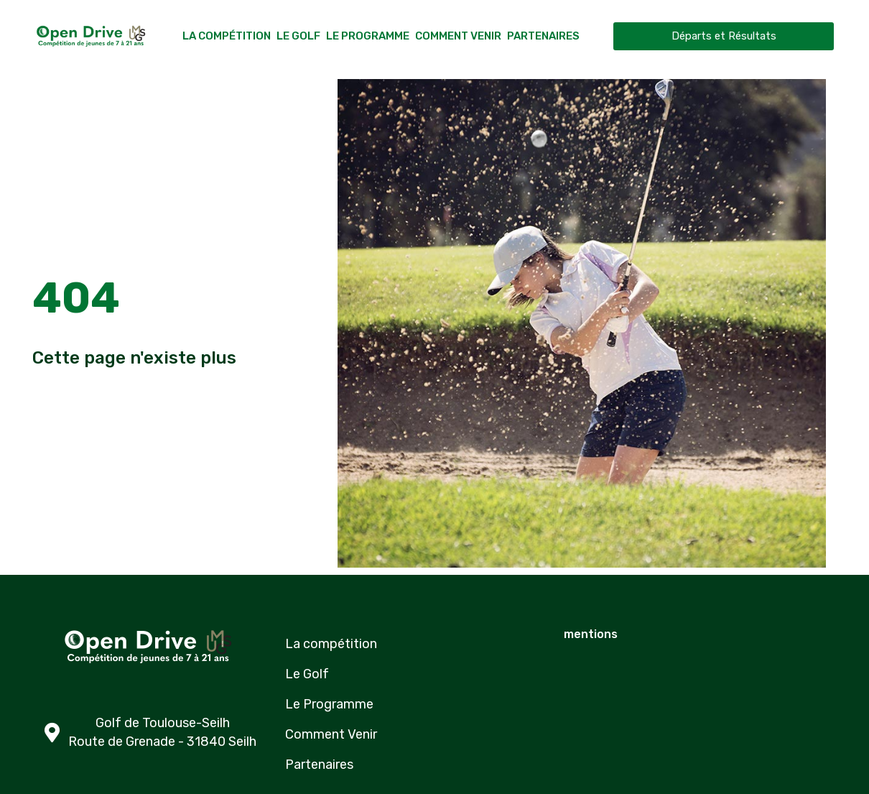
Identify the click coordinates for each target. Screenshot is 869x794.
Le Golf (298, 35)
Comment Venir (458, 35)
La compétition (226, 35)
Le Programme (367, 35)
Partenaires (543, 35)
